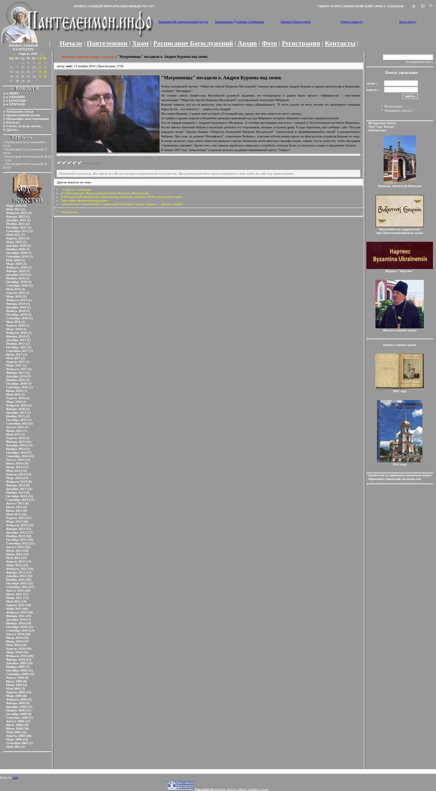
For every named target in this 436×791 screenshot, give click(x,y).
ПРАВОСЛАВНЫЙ (23, 45)
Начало (71, 43)
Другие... (13, 129)
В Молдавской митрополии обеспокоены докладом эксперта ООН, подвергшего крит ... (123, 197)
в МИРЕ (12, 93)
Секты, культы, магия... (24, 126)
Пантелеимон (107, 43)
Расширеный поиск (419, 62)
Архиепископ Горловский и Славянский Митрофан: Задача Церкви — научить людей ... (123, 204)
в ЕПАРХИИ (16, 100)
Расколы (12, 122)
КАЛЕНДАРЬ (23, 49)
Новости (68, 56)
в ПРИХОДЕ (15, 104)
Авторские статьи (19, 111)
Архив (247, 43)
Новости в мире (88, 56)
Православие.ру (352, 21)
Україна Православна (295, 21)
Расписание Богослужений (193, 43)
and (68, 66)
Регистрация (301, 43)
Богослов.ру (408, 21)
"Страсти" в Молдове (76, 189)
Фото (269, 43)
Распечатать (67, 212)
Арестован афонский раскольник (84, 200)
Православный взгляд (23, 115)
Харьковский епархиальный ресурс (183, 21)
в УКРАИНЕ (15, 97)
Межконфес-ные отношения (27, 118)
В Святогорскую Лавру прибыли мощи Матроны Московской (104, 193)
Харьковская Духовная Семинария (239, 21)
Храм (140, 43)
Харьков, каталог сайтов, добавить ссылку (231, 789)
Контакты (340, 43)
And (15, 777)
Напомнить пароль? (398, 110)
